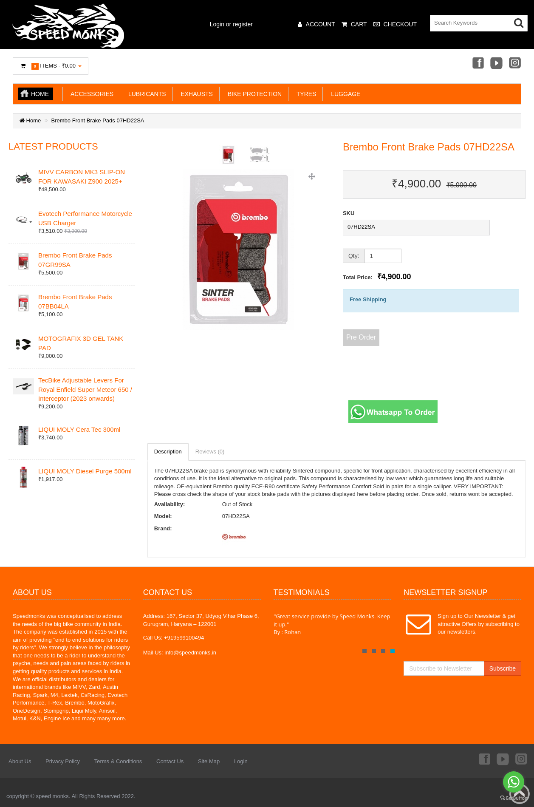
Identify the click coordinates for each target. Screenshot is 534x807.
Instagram (515, 63)
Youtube (496, 63)
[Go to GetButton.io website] (513, 798)
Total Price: (377, 276)
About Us (19, 761)
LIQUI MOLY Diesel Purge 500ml (85, 471)
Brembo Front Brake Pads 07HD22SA (97, 120)
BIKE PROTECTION (253, 94)
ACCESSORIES (90, 94)
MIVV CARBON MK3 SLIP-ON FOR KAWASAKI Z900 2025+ (81, 176)
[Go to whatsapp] (513, 782)
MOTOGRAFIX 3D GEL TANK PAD (80, 343)
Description (168, 451)
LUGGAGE (344, 94)
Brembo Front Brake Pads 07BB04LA (75, 301)
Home (40, 94)
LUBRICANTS (145, 94)
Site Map (209, 761)
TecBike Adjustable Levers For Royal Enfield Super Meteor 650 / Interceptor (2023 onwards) (85, 389)
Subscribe (502, 668)
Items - (51, 66)
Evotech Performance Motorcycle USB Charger (85, 218)
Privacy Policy (62, 761)
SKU (348, 213)
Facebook (477, 63)
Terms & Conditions (118, 761)
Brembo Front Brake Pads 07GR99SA (75, 260)
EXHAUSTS (195, 94)
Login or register (231, 24)
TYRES (304, 94)
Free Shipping (368, 299)
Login (241, 761)
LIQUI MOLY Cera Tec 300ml (79, 429)
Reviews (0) (210, 451)
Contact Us (170, 761)
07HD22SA (361, 227)
